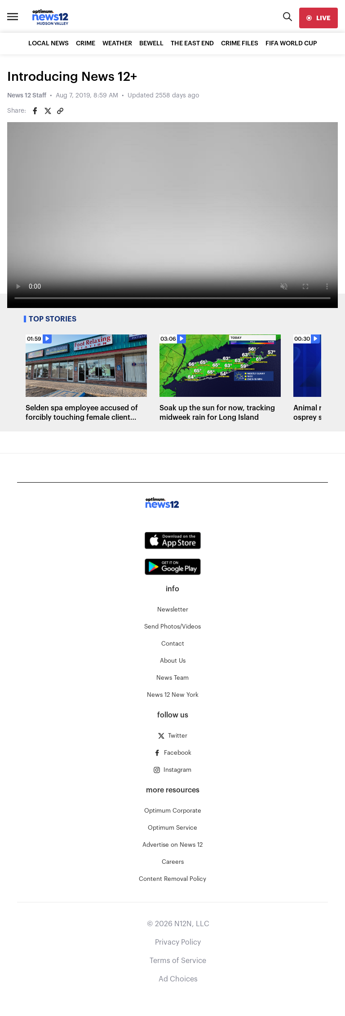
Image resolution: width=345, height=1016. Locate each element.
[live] (318, 18)
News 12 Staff (26, 95)
